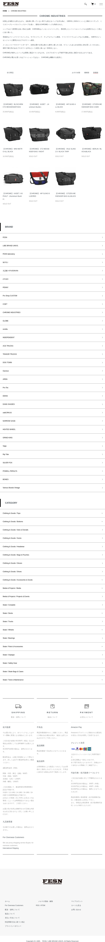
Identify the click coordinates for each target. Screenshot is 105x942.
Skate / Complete (9, 605)
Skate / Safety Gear (10, 663)
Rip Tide (6, 454)
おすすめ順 (76, 73)
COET (5, 304)
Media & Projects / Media (12, 588)
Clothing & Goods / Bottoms (13, 522)
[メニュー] (101, 4)
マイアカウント (75, 901)
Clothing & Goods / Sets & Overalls (15, 530)
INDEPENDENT (8, 337)
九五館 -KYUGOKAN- (10, 271)
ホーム (5, 901)
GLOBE (5, 321)
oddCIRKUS (7, 413)
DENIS (5, 396)
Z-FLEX (5, 279)
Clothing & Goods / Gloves (12, 563)
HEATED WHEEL (9, 429)
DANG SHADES (9, 404)
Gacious (6, 371)
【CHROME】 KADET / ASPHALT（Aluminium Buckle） (13, 196)
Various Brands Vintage (11, 488)
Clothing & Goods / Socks (12, 538)
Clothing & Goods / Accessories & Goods (18, 580)
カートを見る (74, 905)
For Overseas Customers (12, 905)
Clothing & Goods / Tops (11, 513)
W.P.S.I (5, 262)
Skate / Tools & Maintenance (13, 680)
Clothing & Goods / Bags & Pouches (16, 555)
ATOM (43, 905)
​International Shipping (11, 848)
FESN (5, 237)
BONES (5, 479)
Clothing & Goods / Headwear (13, 547)
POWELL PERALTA (10, 471)
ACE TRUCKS (8, 346)
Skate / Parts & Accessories (13, 646)
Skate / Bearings (9, 638)
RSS (37, 905)
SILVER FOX (7, 463)
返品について (8, 914)
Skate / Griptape (9, 655)
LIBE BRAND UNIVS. (10, 246)
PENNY (5, 287)
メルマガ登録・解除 (43, 901)
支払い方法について (10, 918)
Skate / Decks (8, 613)
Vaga (4, 446)
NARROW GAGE (9, 421)
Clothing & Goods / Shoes (12, 572)
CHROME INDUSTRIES (20, 11)
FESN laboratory (9, 254)
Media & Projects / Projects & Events (16, 596)
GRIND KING (7, 438)
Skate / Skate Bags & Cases (13, 672)
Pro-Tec (5, 388)
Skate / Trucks (8, 621)
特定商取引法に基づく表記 (12, 922)
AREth (5, 379)
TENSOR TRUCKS (10, 354)
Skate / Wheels (8, 630)
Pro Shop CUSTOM (10, 296)
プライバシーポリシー (11, 926)
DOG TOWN (7, 362)
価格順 (86, 73)
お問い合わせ (74, 910)
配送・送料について (10, 910)
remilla (5, 329)
